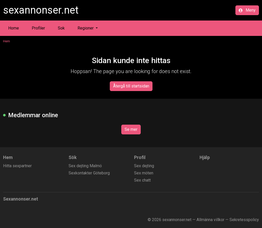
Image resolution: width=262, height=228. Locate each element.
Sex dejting (144, 165)
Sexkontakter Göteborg (89, 173)
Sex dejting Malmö (85, 165)
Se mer (131, 129)
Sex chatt (142, 180)
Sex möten (143, 173)
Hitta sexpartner (17, 165)
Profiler (38, 28)
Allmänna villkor (210, 219)
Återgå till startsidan (131, 86)
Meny (247, 10)
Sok (61, 28)
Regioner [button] (86, 28)
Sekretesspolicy (244, 219)
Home (13, 28)
